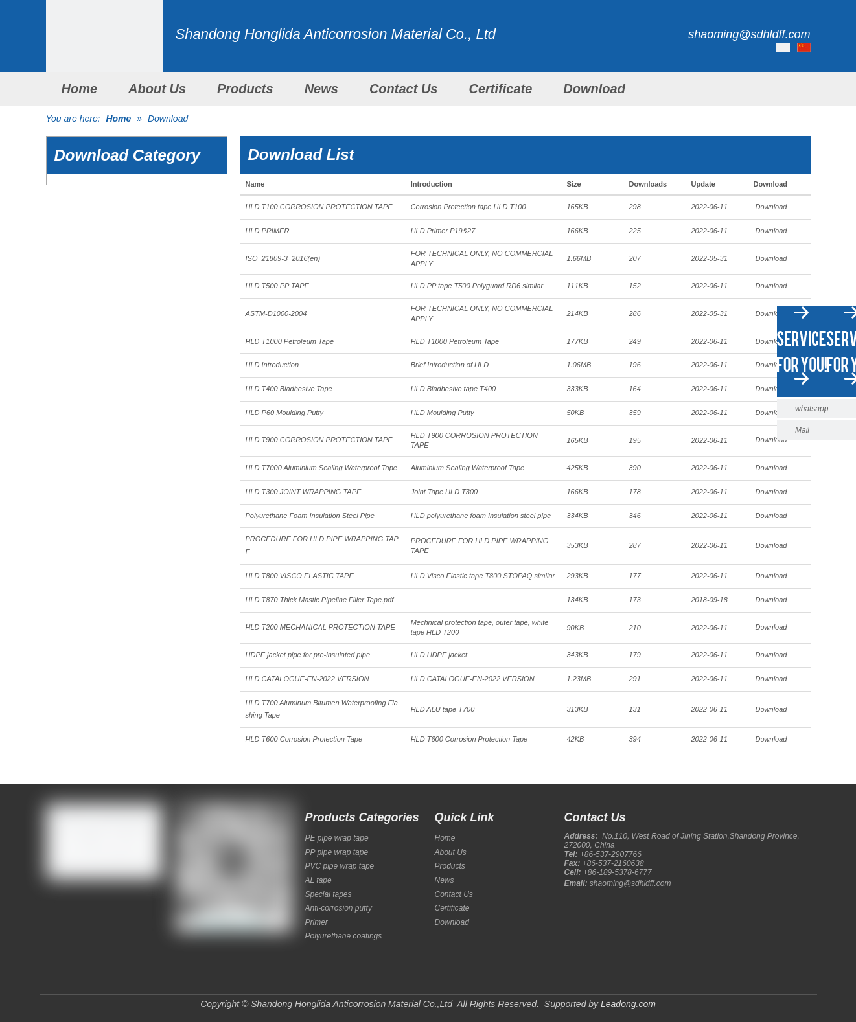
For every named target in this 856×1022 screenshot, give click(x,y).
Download (594, 89)
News (321, 89)
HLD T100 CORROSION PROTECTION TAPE (319, 206)
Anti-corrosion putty (338, 908)
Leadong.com (628, 1004)
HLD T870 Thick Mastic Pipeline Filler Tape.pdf (320, 600)
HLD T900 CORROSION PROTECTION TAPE (319, 440)
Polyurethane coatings (343, 935)
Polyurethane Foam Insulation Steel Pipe (310, 515)
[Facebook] (54, 908)
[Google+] (75, 908)
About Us (157, 89)
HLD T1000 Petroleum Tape (290, 341)
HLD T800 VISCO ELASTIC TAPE (300, 576)
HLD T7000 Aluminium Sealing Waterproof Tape (321, 467)
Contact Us (403, 89)
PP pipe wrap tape (337, 852)
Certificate (500, 89)
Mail (802, 430)
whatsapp (811, 408)
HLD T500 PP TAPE (277, 286)
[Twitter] (97, 908)
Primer (316, 922)
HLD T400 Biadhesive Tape (289, 388)
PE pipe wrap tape (337, 838)
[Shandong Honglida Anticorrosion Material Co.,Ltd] (104, 58)
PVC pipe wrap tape (340, 865)
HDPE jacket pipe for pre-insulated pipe (308, 655)
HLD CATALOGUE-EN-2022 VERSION (307, 679)
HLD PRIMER (268, 230)
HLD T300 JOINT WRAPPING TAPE (304, 491)
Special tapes (328, 894)
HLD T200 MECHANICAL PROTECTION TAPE (320, 627)
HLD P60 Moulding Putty (284, 412)
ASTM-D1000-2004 (276, 313)
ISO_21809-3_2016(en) (283, 258)
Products (245, 89)
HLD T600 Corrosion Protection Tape (304, 739)
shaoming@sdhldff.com (630, 883)
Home (80, 89)
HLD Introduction (272, 365)
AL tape (318, 880)
